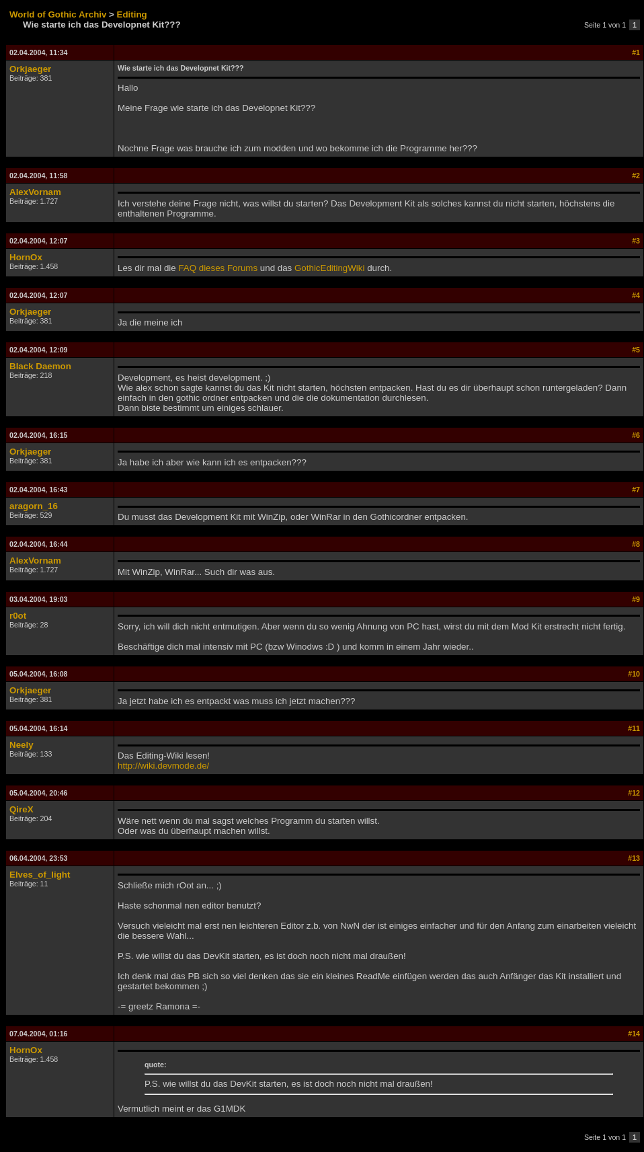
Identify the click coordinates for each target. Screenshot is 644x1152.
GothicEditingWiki (329, 268)
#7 (636, 490)
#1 (636, 52)
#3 (636, 241)
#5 (636, 350)
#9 (636, 599)
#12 (634, 793)
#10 (634, 674)
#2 (636, 175)
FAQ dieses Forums (217, 268)
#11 (634, 728)
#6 (636, 435)
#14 (634, 1034)
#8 (636, 544)
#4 (636, 295)
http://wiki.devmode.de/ (163, 766)
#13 (634, 858)
